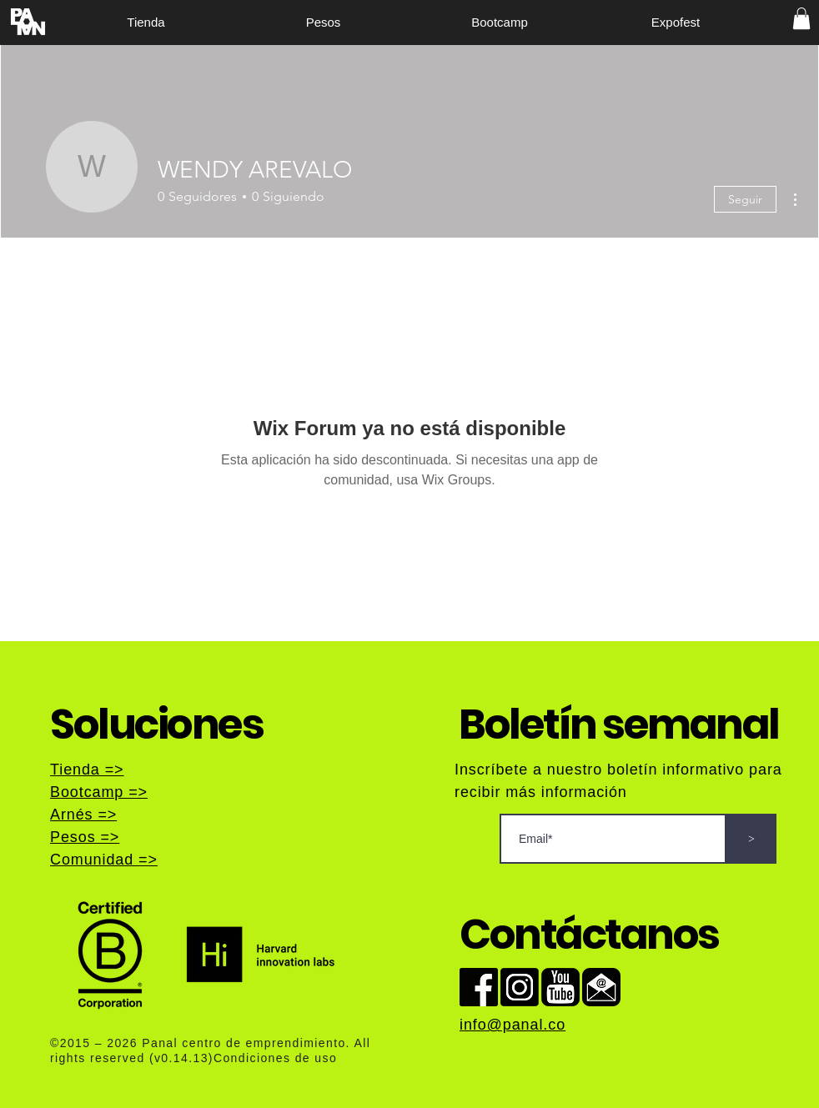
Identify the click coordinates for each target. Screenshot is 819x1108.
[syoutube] (560, 987)
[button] (801, 18)
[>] (751, 839)
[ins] (519, 987)
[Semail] (601, 987)
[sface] (479, 987)
